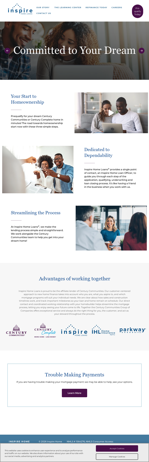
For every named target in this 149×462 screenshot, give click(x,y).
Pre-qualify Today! (137, 11)
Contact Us (43, 13)
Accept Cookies (117, 448)
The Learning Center (67, 7)
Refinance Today (96, 7)
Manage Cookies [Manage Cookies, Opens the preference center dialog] (117, 456)
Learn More (74, 392)
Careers (116, 7)
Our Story (42, 7)
